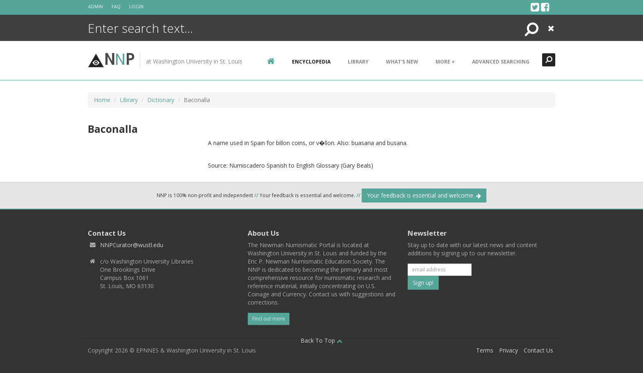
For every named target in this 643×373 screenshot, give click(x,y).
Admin (95, 6)
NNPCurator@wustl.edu (131, 245)
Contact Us (538, 350)
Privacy (508, 350)
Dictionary (160, 100)
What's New (402, 61)
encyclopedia (311, 61)
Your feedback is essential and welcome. (424, 195)
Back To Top (321, 340)
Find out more (268, 318)
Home (102, 100)
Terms (484, 350)
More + (445, 61)
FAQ (116, 6)
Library (358, 61)
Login (136, 6)
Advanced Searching (500, 61)
